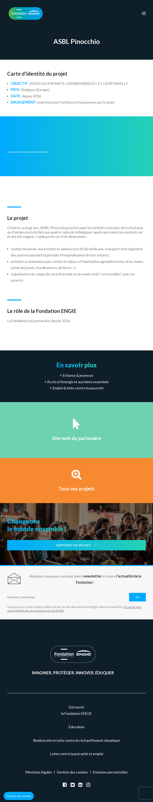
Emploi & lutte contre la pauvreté (78, 388)
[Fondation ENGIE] (25, 13)
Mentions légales (38, 772)
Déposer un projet (76, 545)
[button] (19, 796)
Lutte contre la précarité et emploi (76, 754)
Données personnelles (110, 772)
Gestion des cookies (72, 772)
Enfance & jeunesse (78, 375)
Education (76, 727)
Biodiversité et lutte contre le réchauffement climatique (76, 740)
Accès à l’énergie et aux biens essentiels (78, 382)
